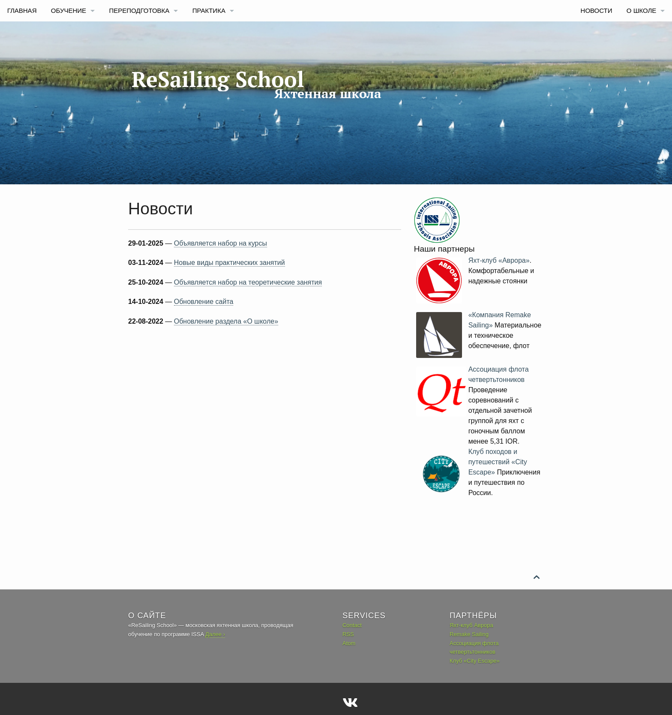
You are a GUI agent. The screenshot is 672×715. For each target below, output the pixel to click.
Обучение (68, 10)
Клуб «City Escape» (475, 661)
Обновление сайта (204, 301)
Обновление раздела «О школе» (226, 321)
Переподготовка (139, 10)
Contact (352, 625)
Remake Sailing (469, 634)
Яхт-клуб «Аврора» (499, 260)
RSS (348, 634)
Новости (596, 10)
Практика (208, 10)
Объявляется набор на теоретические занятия (248, 282)
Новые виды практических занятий (229, 262)
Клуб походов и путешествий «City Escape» (497, 462)
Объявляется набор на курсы (220, 243)
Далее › (215, 634)
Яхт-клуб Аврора (471, 625)
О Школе (642, 10)
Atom (348, 643)
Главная (22, 10)
